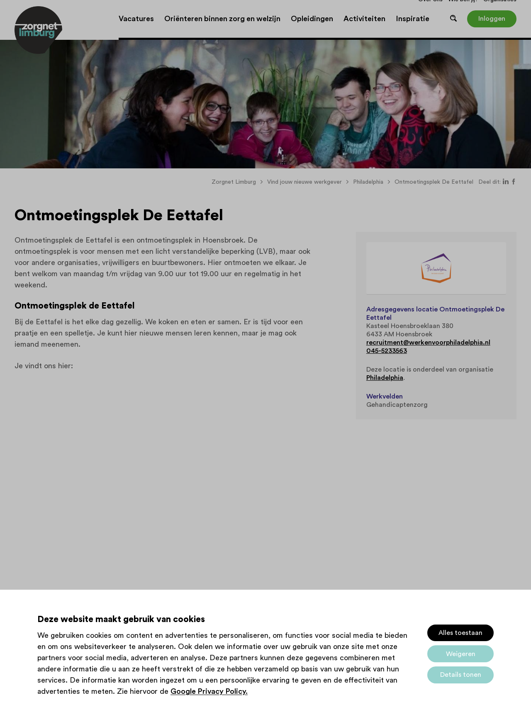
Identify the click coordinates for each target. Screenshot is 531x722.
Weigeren (460, 654)
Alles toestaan (460, 633)
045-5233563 (386, 351)
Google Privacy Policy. (209, 691)
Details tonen (460, 674)
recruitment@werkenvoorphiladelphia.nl (428, 342)
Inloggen (491, 18)
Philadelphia (384, 377)
